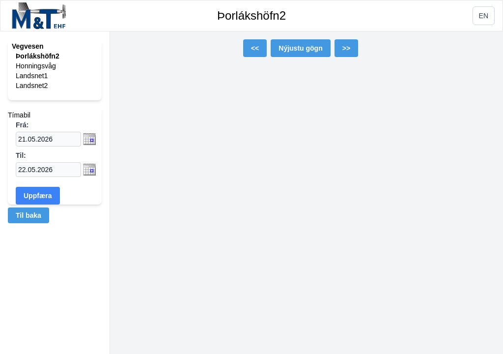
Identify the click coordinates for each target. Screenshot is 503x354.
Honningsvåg (36, 66)
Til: (21, 155)
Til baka (28, 215)
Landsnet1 (32, 76)
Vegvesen (28, 46)
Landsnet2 (32, 85)
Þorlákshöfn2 (251, 15)
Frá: (22, 125)
